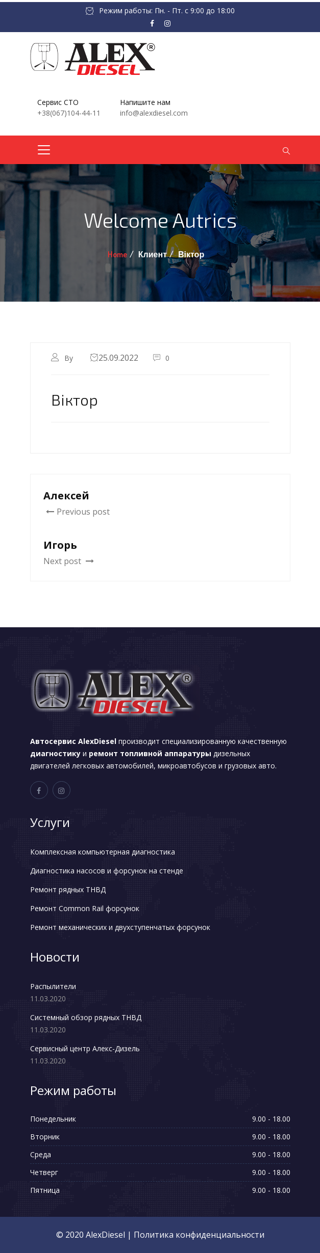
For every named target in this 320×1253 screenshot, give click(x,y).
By (69, 358)
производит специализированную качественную (158, 741)
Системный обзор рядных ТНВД (85, 1017)
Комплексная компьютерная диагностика (102, 852)
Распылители (53, 986)
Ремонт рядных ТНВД (68, 889)
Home (117, 254)
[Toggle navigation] (44, 149)
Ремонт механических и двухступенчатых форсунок (120, 927)
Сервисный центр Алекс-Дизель (85, 1048)
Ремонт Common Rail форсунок (84, 908)
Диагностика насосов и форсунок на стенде (106, 870)
